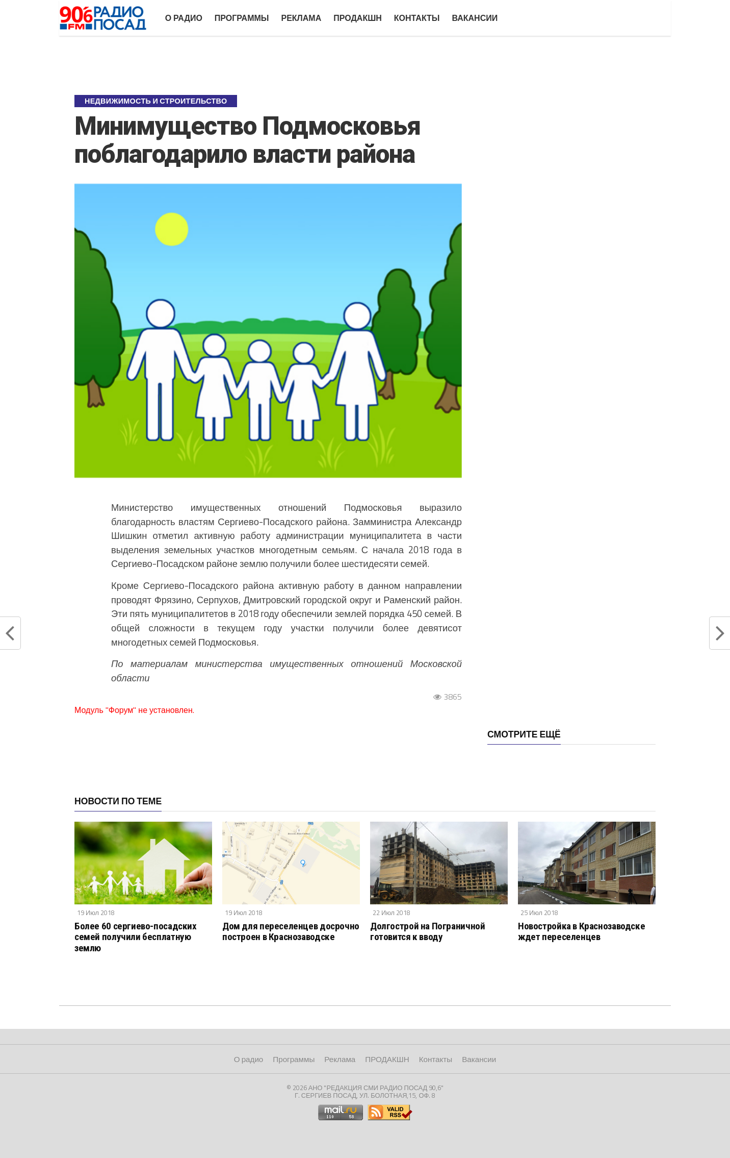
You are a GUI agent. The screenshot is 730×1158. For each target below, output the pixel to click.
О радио (183, 18)
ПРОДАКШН (357, 18)
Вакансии (475, 18)
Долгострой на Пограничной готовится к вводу (427, 931)
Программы (242, 18)
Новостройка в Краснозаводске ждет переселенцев (581, 931)
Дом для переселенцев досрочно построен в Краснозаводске (290, 931)
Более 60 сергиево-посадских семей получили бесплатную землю (135, 936)
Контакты (417, 18)
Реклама (301, 18)
